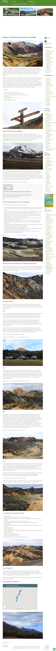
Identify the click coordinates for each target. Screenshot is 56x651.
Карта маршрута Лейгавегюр (10, 100)
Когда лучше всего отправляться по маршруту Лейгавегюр (16, 94)
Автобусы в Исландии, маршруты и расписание (17, 191)
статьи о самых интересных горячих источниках (19, 216)
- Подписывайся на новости (48, 43)
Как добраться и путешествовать (19, 4)
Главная (14, 1)
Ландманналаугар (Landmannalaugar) (11, 207)
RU (8, 642)
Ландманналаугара (7, 135)
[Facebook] (46, 645)
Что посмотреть (31, 1)
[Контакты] (46, 647)
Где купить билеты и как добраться (11, 92)
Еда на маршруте (7, 98)
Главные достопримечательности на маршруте (13, 93)
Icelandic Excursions (25, 179)
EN (9, 642)
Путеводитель (21, 1)
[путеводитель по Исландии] (5, 1)
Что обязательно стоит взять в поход (11, 97)
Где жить (32, 4)
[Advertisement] (28, 25)
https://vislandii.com (36, 647)
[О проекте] (46, 649)
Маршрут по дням (7, 96)
